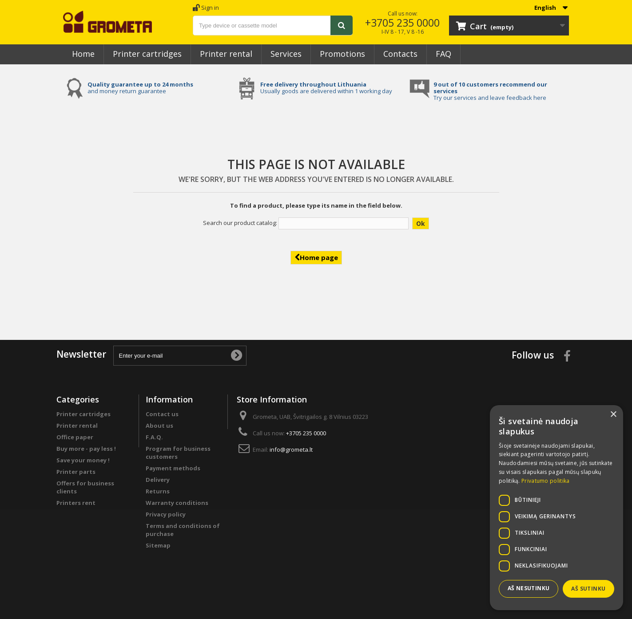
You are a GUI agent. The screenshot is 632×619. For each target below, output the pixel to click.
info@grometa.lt (291, 449)
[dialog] (556, 507)
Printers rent (75, 503)
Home (83, 53)
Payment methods (173, 468)
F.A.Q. (154, 437)
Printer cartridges (147, 53)
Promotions (342, 53)
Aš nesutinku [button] (529, 588)
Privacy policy (166, 514)
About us (159, 426)
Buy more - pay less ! (86, 449)
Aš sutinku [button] (588, 588)
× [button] (613, 414)
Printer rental (226, 53)
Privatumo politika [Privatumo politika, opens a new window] (545, 481)
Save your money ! (83, 460)
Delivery (158, 480)
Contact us (162, 414)
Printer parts (75, 472)
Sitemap (158, 545)
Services (286, 53)
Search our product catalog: (240, 223)
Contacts (400, 53)
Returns (158, 491)
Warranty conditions (177, 503)
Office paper (74, 437)
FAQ (443, 53)
